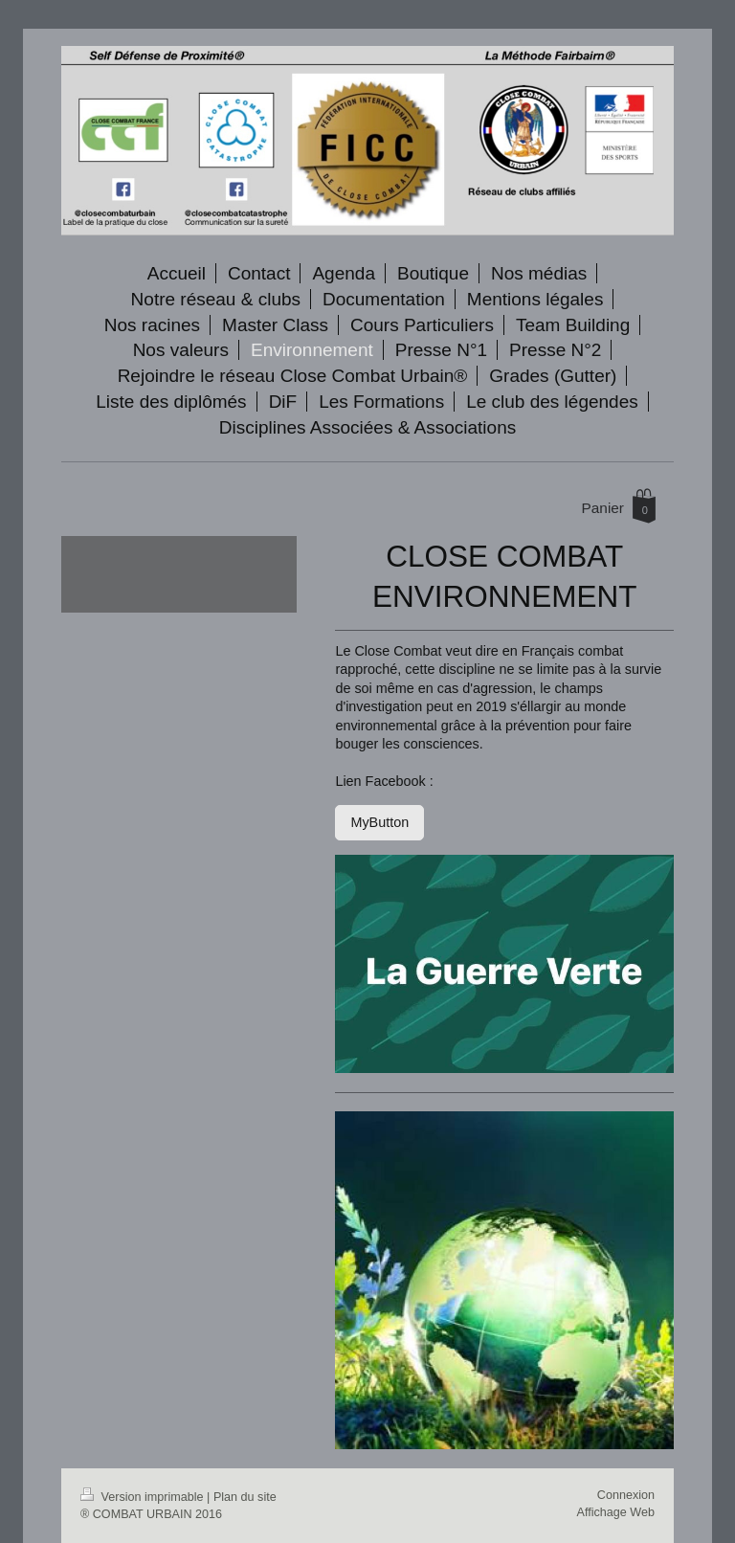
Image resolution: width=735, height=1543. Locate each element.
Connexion (626, 1495)
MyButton (379, 822)
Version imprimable (143, 1497)
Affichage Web (616, 1512)
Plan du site (245, 1497)
